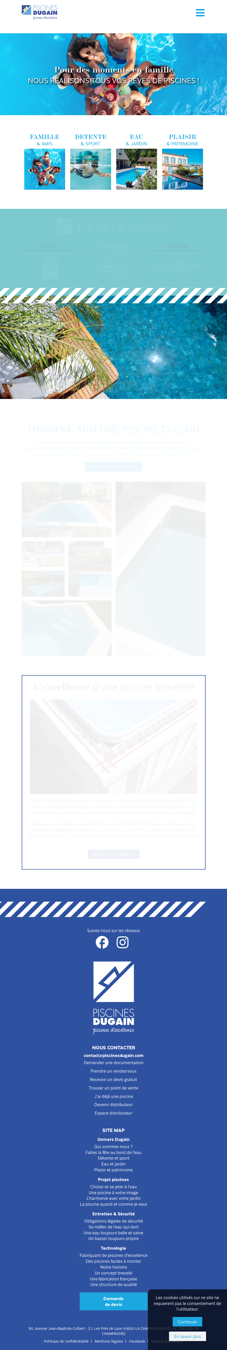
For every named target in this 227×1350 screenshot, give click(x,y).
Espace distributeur (113, 1113)
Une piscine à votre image (113, 1192)
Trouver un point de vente (113, 1087)
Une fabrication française (113, 1278)
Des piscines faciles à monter (113, 1261)
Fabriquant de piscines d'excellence (114, 1255)
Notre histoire (113, 1267)
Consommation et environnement (113, 385)
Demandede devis (113, 1301)
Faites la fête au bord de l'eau (113, 1152)
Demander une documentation (114, 1062)
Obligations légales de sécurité (113, 1221)
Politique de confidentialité (66, 1341)
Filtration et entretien (113, 356)
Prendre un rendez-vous (114, 1071)
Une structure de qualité (113, 1284)
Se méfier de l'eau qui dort (114, 1226)
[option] (113, 74)
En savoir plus (187, 1336)
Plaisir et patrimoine (113, 1169)
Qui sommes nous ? (113, 1146)
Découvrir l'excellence (113, 854)
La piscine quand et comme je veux (113, 1204)
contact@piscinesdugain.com (114, 1055)
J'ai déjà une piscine (113, 1096)
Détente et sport (113, 1158)
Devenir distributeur (113, 1104)
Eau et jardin (113, 1164)
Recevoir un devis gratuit (113, 1079)
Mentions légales (109, 1341)
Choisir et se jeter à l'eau (113, 466)
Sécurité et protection (114, 370)
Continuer (187, 1321)
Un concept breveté (113, 1273)
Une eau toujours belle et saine (113, 1232)
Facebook (137, 1341)
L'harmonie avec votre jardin (114, 1198)
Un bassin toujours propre (113, 1238)
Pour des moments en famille (113, 74)
